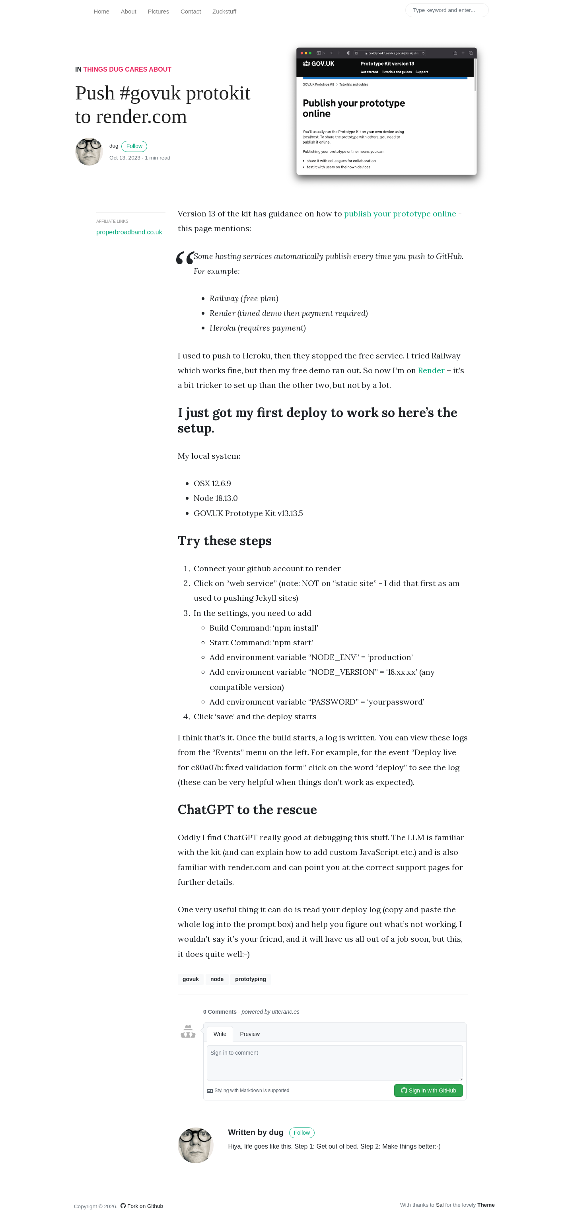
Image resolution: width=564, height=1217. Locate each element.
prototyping (250, 979)
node (217, 979)
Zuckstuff (224, 11)
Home (101, 11)
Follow (134, 146)
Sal (440, 1205)
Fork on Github (142, 1206)
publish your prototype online (400, 213)
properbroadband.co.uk (129, 232)
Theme (486, 1205)
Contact (191, 11)
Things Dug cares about (127, 69)
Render (431, 370)
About (128, 11)
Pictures (158, 11)
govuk (191, 979)
